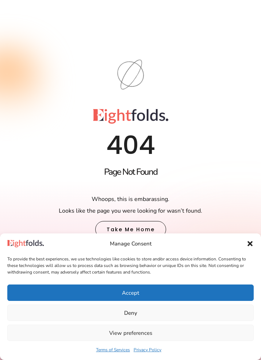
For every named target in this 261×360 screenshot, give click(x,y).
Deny (130, 313)
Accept (130, 293)
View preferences (130, 333)
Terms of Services (113, 350)
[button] (250, 243)
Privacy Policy (147, 350)
